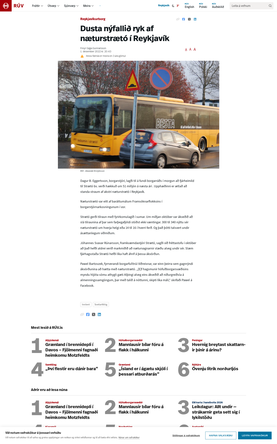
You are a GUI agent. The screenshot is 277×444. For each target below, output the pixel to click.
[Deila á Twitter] (189, 19)
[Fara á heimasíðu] (15, 5)
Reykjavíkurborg (92, 19)
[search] (250, 6)
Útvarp (52, 5)
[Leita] (270, 6)
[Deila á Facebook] (183, 19)
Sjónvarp (69, 5)
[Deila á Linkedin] (195, 19)
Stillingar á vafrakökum (186, 435)
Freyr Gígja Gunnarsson (93, 48)
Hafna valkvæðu (221, 435)
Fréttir (36, 5)
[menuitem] (42, 5)
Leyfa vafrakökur (255, 435)
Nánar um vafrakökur (129, 437)
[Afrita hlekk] (178, 19)
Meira (86, 5)
